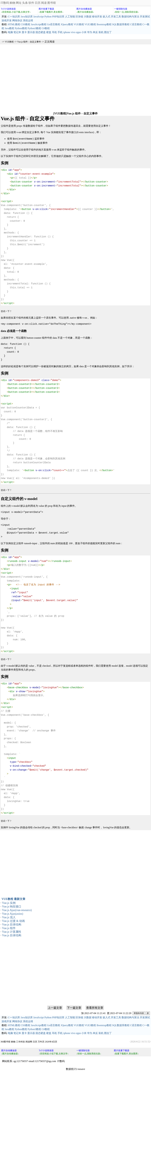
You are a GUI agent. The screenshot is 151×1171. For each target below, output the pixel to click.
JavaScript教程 (38, 24)
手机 (60, 32)
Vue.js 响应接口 (11, 905)
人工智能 (70, 16)
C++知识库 (14, 16)
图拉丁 (108, 32)
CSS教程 (25, 24)
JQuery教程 (67, 24)
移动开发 (97, 16)
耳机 (54, 32)
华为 (89, 32)
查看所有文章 (94, 1007)
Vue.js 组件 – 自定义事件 (29, 42)
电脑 (10, 32)
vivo (73, 32)
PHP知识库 (58, 16)
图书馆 (51, 2)
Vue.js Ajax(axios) (12, 913)
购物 (12, 2)
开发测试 (145, 16)
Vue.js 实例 (9, 902)
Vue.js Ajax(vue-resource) (17, 909)
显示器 (31, 32)
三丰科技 (20, 1041)
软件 (31, 2)
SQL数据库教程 (120, 24)
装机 (100, 32)
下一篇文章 (74, 1007)
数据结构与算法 (130, 16)
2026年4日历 (51, 1041)
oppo (78, 32)
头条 (25, 2)
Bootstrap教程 (104, 24)
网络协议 (17, 20)
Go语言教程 (53, 24)
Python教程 (21, 28)
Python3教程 (34, 28)
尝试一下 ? (6, 310)
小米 (84, 32)
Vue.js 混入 (9, 916)
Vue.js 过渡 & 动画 (13, 920)
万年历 (41, 1041)
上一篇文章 (55, 1007)
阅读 (44, 2)
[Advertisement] (33, 77)
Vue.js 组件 (9, 927)
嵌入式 (106, 16)
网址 (19, 2)
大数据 (87, 16)
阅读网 (28, 1041)
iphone (66, 32)
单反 (95, 32)
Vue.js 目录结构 (11, 923)
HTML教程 (14, 24)
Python (47, 16)
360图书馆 (5, 1041)
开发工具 (116, 16)
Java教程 (9, 28)
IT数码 (5, 2)
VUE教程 (79, 24)
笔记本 (17, 32)
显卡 (24, 32)
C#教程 (46, 28)
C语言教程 (136, 24)
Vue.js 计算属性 (11, 931)
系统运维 (28, 20)
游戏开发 (7, 20)
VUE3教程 (90, 24)
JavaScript (38, 16)
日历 (37, 2)
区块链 (79, 16)
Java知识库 (27, 16)
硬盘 (48, 32)
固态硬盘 (41, 32)
